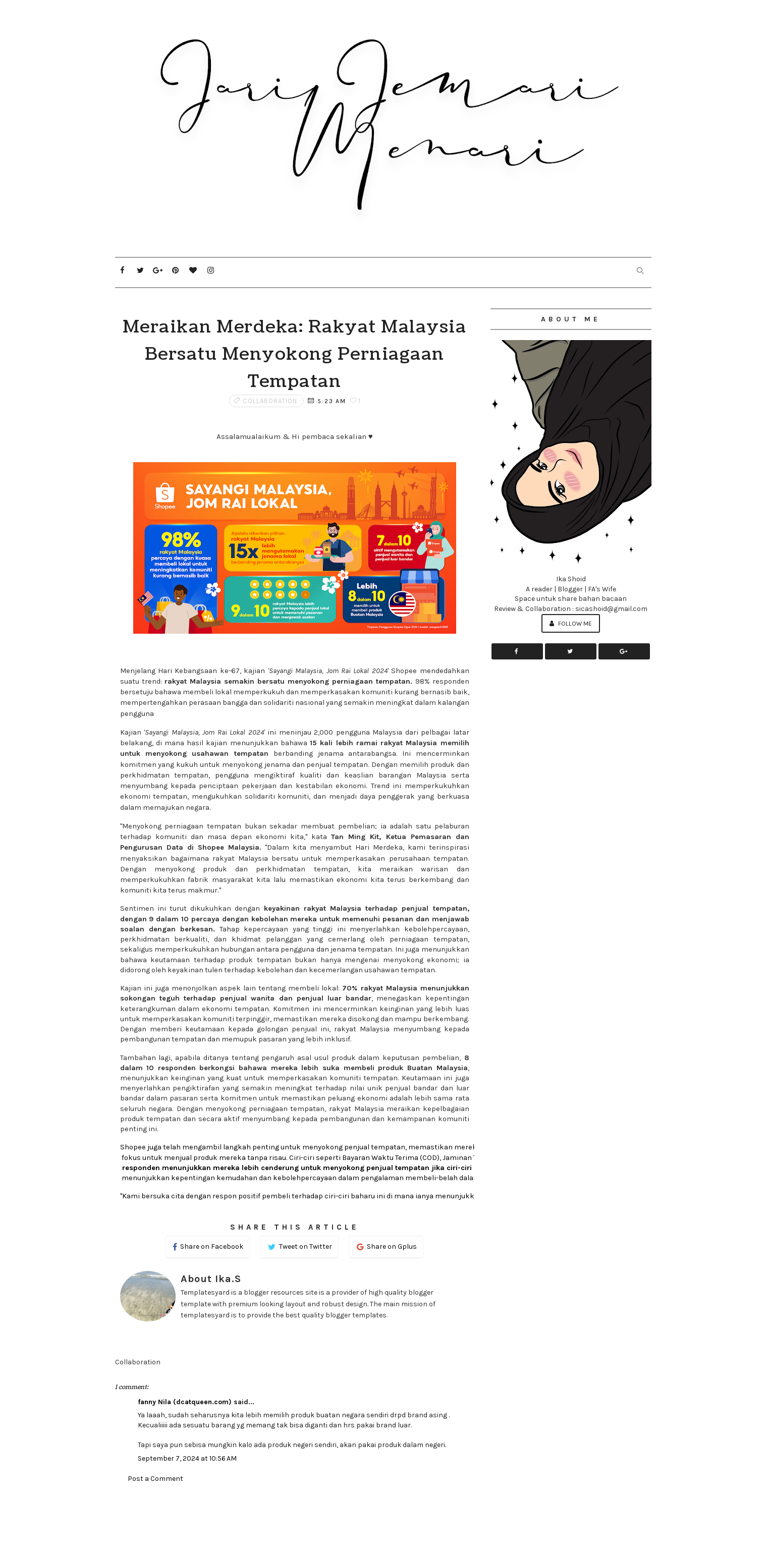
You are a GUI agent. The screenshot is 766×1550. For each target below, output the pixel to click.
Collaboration (270, 401)
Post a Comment (155, 1478)
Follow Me (571, 623)
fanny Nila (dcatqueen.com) (185, 1402)
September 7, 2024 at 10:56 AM (187, 1458)
